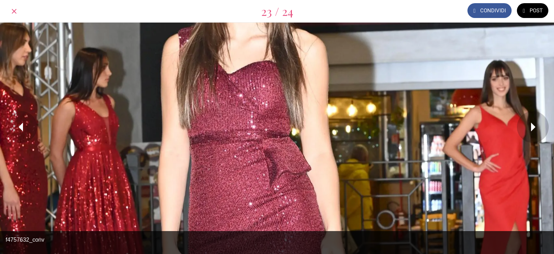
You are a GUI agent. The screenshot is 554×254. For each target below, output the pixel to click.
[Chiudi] (14, 11)
